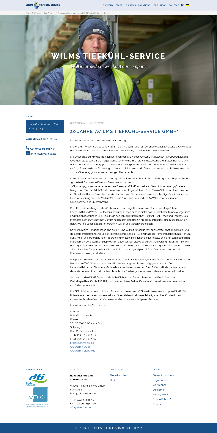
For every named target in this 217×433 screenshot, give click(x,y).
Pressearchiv (64, 13)
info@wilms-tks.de (43, 153)
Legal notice (160, 380)
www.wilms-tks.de (80, 346)
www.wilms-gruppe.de (82, 350)
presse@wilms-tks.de (82, 342)
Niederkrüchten (118, 375)
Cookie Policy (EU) (163, 399)
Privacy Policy (160, 394)
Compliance (159, 385)
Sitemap (157, 404)
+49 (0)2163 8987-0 (42, 148)
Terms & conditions (163, 375)
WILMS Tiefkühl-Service (36, 13)
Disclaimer (159, 389)
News (52, 13)
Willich (113, 380)
